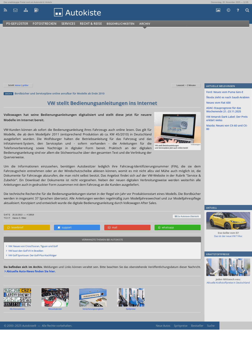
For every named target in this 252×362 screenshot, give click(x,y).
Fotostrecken (45, 24)
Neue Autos (163, 325)
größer (25, 85)
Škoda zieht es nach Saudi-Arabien (227, 97)
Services (70, 24)
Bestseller (197, 325)
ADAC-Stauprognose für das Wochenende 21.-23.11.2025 (223, 109)
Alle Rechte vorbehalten (57, 325)
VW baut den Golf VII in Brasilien (25, 250)
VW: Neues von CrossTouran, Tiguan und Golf (33, 246)
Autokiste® (29, 325)
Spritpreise (180, 325)
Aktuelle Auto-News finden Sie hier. (31, 271)
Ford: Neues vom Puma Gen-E (224, 92)
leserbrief (15, 227)
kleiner (18, 85)
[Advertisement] (109, 57)
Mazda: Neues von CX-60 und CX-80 (227, 127)
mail (112, 227)
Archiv (152, 24)
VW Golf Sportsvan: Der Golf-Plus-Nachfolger (32, 255)
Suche (211, 325)
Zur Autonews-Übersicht (187, 216)
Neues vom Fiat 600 (218, 102)
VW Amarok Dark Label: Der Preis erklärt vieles (227, 118)
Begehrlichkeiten (125, 24)
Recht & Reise (93, 24)
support (65, 227)
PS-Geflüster (17, 24)
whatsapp (166, 227)
